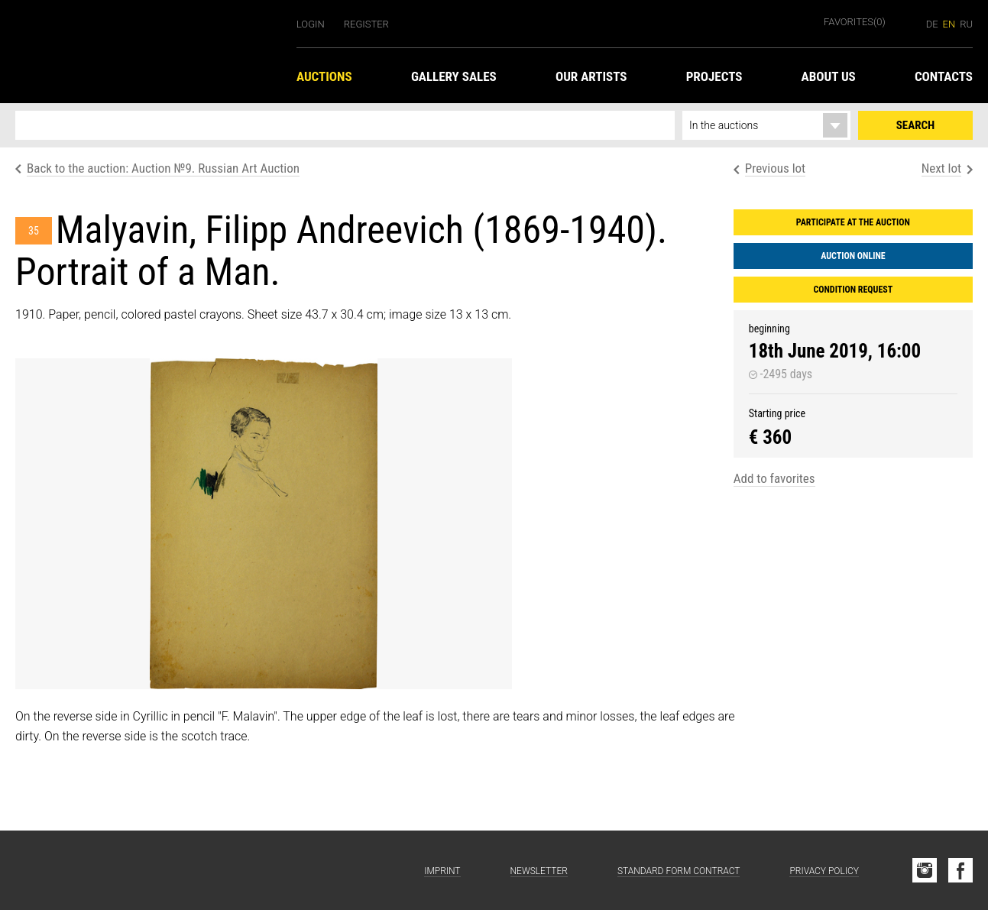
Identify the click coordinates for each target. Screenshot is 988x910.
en (949, 24)
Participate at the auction (853, 222)
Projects (714, 76)
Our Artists (591, 76)
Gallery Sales (454, 76)
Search (915, 125)
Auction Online (853, 256)
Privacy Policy (824, 871)
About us (829, 76)
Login (310, 24)
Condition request (852, 289)
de (932, 24)
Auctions (324, 76)
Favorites (855, 22)
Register (366, 24)
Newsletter (539, 871)
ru (966, 24)
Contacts (944, 76)
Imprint (442, 871)
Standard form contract (678, 871)
